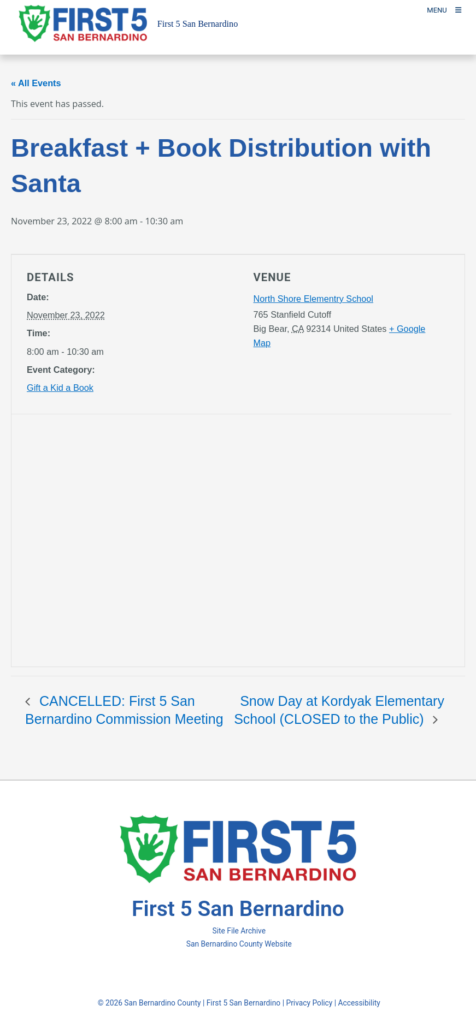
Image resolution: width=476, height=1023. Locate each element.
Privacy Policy (309, 1002)
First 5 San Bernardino (244, 1002)
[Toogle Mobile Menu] (444, 9)
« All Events (36, 83)
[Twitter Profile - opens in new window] (236, 972)
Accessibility (359, 1002)
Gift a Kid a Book (60, 387)
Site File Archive (239, 930)
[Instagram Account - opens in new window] (255, 972)
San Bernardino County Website (239, 943)
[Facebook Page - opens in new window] (218, 972)
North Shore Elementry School (313, 299)
